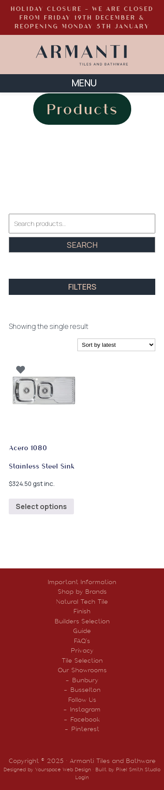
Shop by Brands (82, 591)
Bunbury (85, 680)
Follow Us (82, 699)
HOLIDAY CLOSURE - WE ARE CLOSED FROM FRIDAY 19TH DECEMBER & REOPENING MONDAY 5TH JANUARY (82, 17)
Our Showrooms (82, 670)
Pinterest (85, 729)
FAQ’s (82, 640)
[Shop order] (116, 345)
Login (82, 777)
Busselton (85, 689)
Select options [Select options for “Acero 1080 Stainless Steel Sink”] (41, 506)
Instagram (85, 709)
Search (82, 244)
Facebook (85, 719)
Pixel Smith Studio (138, 769)
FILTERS (82, 286)
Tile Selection (82, 660)
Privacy (82, 650)
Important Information (82, 582)
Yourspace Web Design (63, 769)
